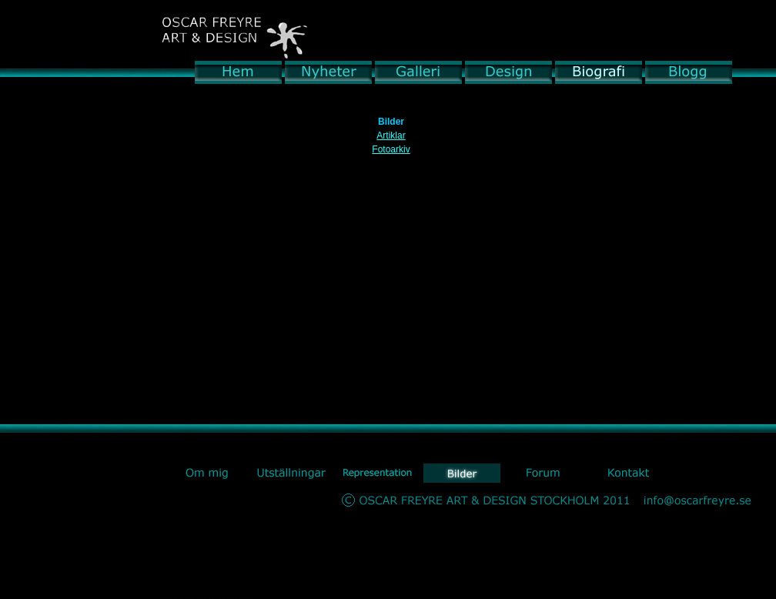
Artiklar (390, 135)
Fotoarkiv (391, 149)
